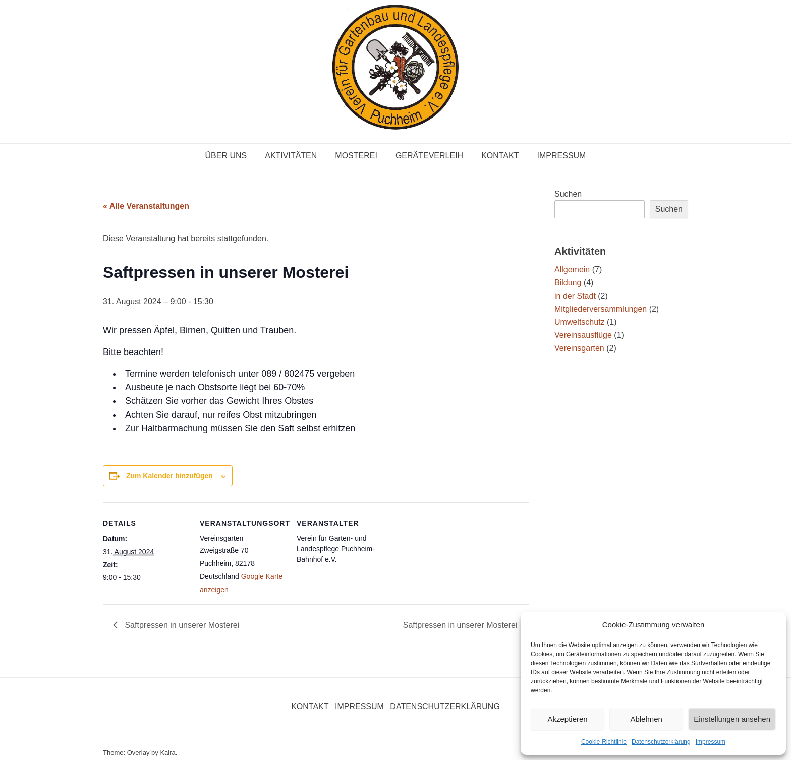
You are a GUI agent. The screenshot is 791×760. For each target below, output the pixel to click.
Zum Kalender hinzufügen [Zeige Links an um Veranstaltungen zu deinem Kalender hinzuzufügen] (169, 476)
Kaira (167, 752)
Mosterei (356, 155)
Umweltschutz (579, 322)
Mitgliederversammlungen (600, 309)
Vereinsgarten (579, 348)
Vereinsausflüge (583, 335)
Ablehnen (646, 719)
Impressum (710, 741)
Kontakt (500, 155)
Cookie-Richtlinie (604, 741)
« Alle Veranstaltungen (146, 206)
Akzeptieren (567, 719)
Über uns (226, 155)
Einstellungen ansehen (732, 719)
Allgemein (572, 269)
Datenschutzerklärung (661, 741)
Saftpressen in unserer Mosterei (181, 625)
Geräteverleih (429, 155)
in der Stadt (575, 295)
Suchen (568, 194)
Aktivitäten (291, 155)
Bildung (567, 282)
